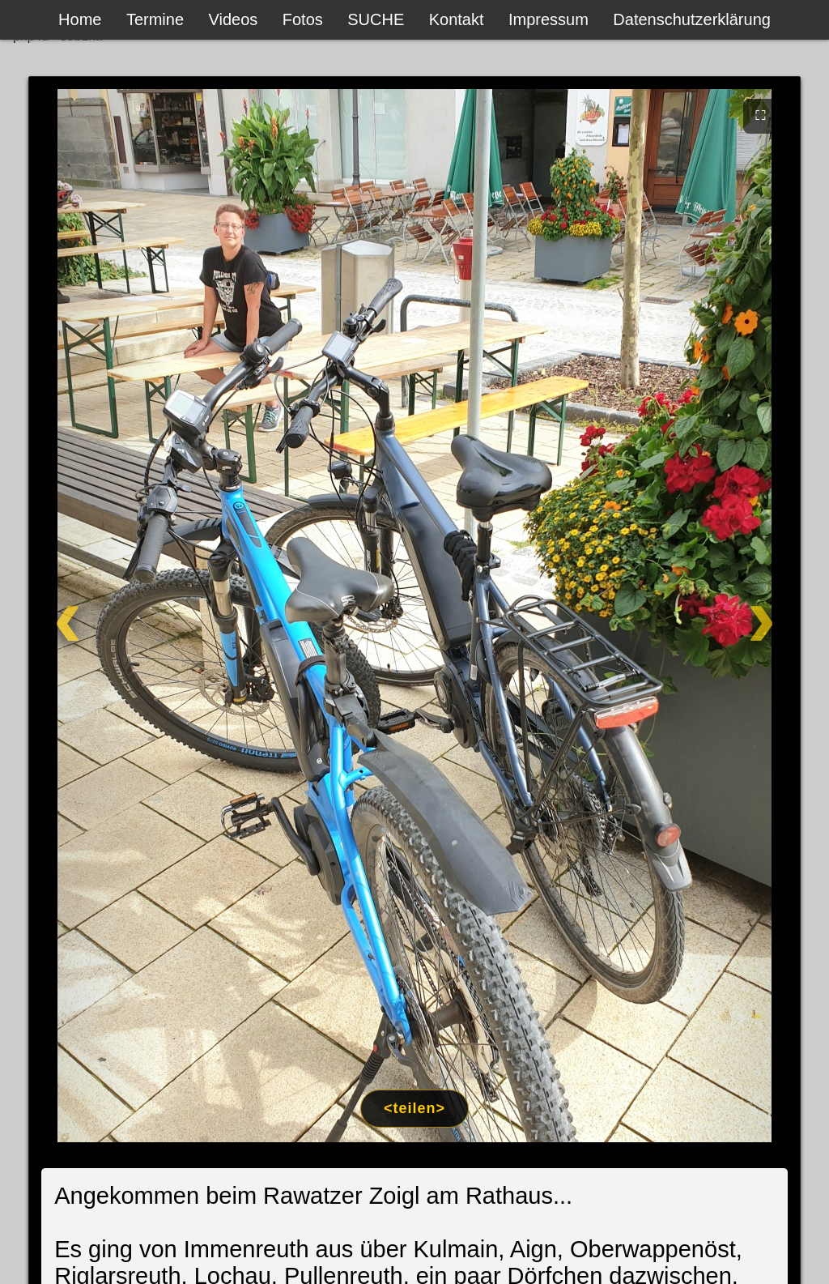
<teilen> (414, 1108)
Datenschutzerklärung (692, 19)
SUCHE (375, 19)
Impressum (548, 19)
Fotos (303, 19)
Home (79, 19)
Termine (155, 19)
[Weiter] (720, 615)
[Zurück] (108, 615)
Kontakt (456, 19)
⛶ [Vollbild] (761, 115)
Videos (233, 19)
